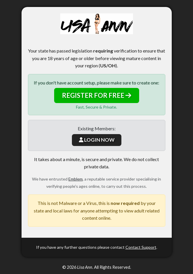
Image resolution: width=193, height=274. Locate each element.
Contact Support (140, 247)
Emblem (75, 178)
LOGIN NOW (96, 140)
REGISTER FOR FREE (96, 95)
